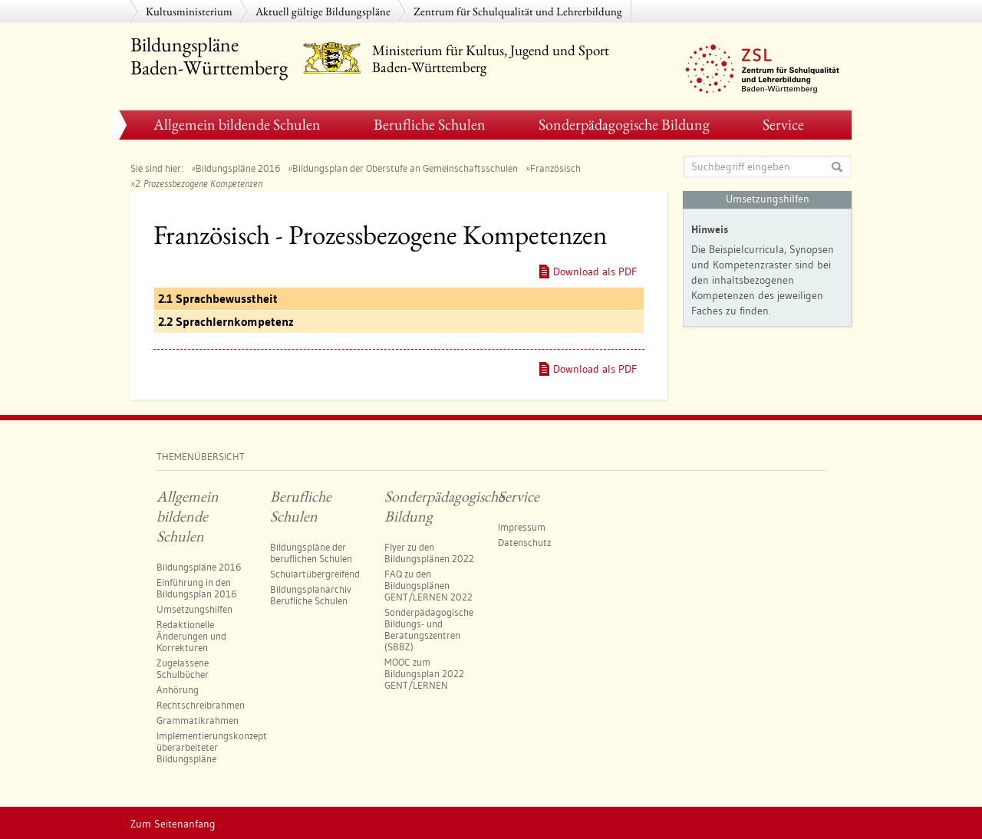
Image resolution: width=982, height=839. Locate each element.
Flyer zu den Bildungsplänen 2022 (429, 552)
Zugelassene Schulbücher (183, 668)
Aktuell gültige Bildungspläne (322, 11)
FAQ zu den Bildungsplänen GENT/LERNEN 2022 (428, 585)
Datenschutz (524, 542)
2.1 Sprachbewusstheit (218, 299)
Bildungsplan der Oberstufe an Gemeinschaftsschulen (405, 168)
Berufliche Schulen (430, 124)
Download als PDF (595, 271)
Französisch (555, 168)
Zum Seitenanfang (173, 824)
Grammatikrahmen (198, 720)
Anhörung (178, 689)
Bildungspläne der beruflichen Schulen (311, 552)
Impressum (521, 527)
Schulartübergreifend (315, 574)
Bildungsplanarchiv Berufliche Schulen (310, 595)
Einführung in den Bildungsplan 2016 (196, 588)
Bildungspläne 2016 (238, 168)
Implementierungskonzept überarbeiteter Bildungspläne (212, 747)
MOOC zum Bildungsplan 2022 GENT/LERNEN (424, 673)
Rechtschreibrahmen (201, 705)
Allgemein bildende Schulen (237, 124)
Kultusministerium (189, 11)
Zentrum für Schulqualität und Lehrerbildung (518, 11)
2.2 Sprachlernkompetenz (226, 322)
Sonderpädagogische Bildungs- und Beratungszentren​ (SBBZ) (428, 629)
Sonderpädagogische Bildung (624, 124)
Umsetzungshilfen (194, 609)
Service (783, 124)
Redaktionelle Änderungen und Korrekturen (191, 635)
